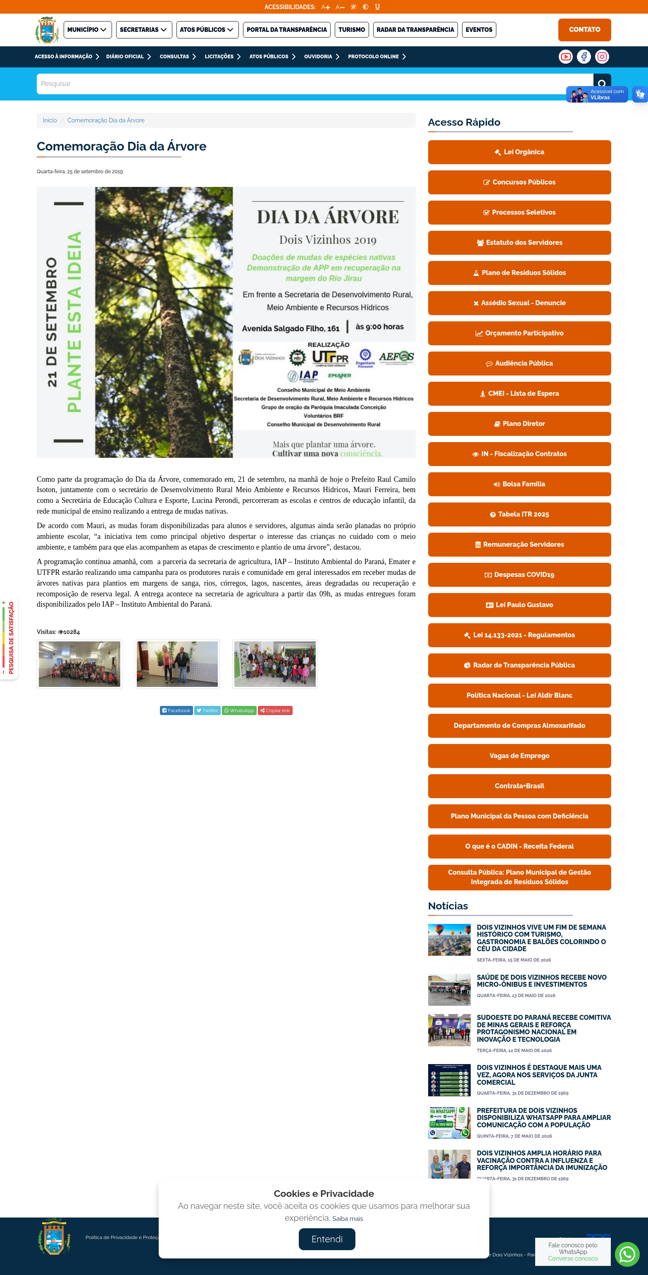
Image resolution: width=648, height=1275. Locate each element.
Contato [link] (584, 29)
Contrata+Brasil (519, 786)
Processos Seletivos (520, 212)
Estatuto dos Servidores (520, 242)
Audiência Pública (519, 363)
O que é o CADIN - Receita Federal (519, 846)
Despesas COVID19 (519, 575)
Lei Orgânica (519, 152)
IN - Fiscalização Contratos (519, 454)
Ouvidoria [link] (318, 57)
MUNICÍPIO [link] (87, 30)
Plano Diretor (519, 424)
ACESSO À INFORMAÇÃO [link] (63, 57)
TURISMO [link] (351, 29)
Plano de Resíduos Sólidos (519, 273)
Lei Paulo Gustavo (519, 605)
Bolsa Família (519, 484)
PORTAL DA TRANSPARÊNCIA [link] (287, 29)
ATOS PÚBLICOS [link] (208, 30)
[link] (354, 7)
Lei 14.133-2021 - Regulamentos (519, 635)
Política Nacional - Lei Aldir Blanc (520, 695)
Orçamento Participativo (520, 333)
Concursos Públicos (519, 182)
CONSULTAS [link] (174, 57)
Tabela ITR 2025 (519, 514)
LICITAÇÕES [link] (219, 57)
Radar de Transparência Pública (519, 665)
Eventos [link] (479, 29)
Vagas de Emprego (520, 756)
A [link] (323, 7)
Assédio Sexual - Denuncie (520, 303)
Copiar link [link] (275, 710)
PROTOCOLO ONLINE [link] (373, 57)
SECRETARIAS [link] (144, 30)
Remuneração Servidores (520, 544)
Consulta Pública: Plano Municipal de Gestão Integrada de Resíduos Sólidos (519, 877)
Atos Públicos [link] (269, 57)
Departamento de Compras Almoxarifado (520, 726)
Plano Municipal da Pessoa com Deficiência (519, 816)
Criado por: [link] (585, 1239)
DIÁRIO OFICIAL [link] (125, 57)
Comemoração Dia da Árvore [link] (106, 120)
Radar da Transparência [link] (416, 29)
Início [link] (50, 120)
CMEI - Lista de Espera (519, 393)
